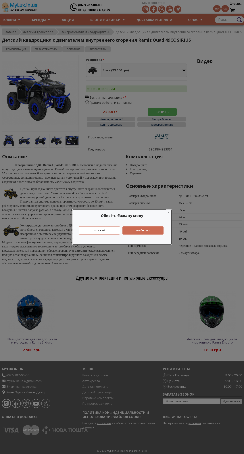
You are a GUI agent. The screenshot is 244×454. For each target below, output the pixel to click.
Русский (99, 230)
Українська (142, 230)
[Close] (168, 211)
